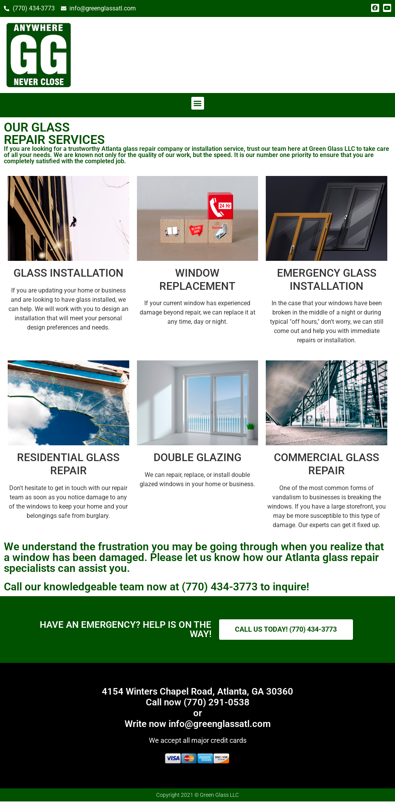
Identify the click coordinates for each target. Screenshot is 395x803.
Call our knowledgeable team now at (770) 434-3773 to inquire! (156, 586)
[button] (197, 103)
